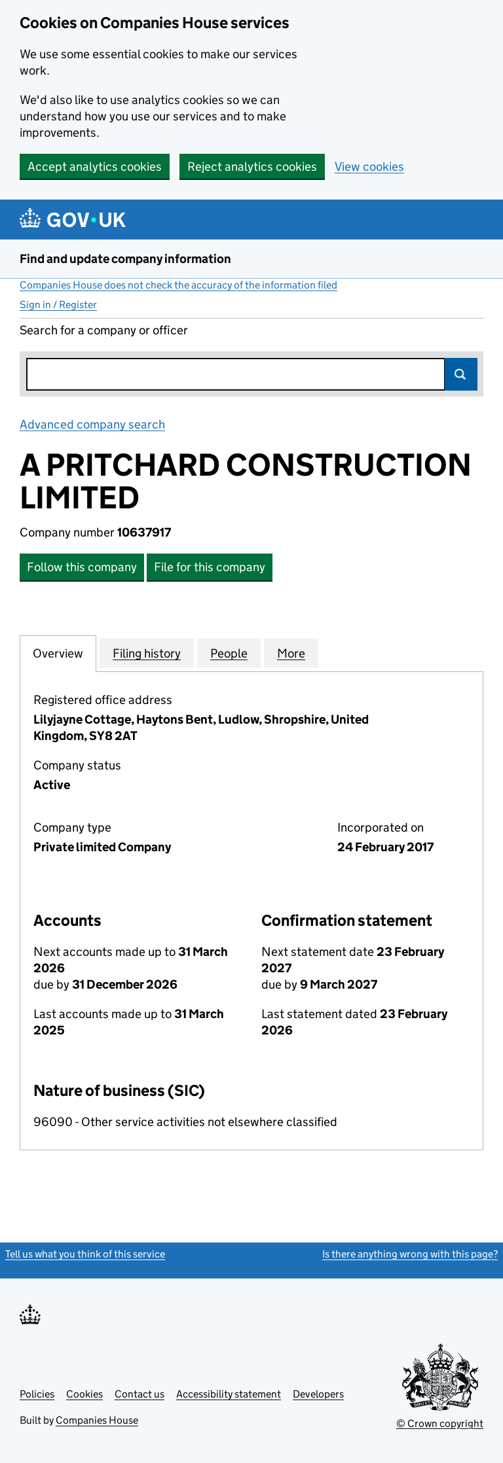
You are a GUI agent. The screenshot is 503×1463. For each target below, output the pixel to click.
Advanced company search (92, 424)
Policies (37, 1394)
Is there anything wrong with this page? (410, 1254)
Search (461, 374)
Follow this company (82, 566)
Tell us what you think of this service (85, 1254)
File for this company (209, 566)
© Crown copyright (439, 1423)
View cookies (369, 166)
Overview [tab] (58, 653)
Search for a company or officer (104, 330)
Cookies (84, 1394)
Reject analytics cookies (252, 166)
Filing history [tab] (147, 653)
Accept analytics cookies (95, 166)
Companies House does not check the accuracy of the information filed (178, 285)
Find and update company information (125, 258)
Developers (318, 1394)
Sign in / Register (58, 304)
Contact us (139, 1394)
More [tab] (291, 653)
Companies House (97, 1420)
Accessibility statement (228, 1394)
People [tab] (229, 653)
